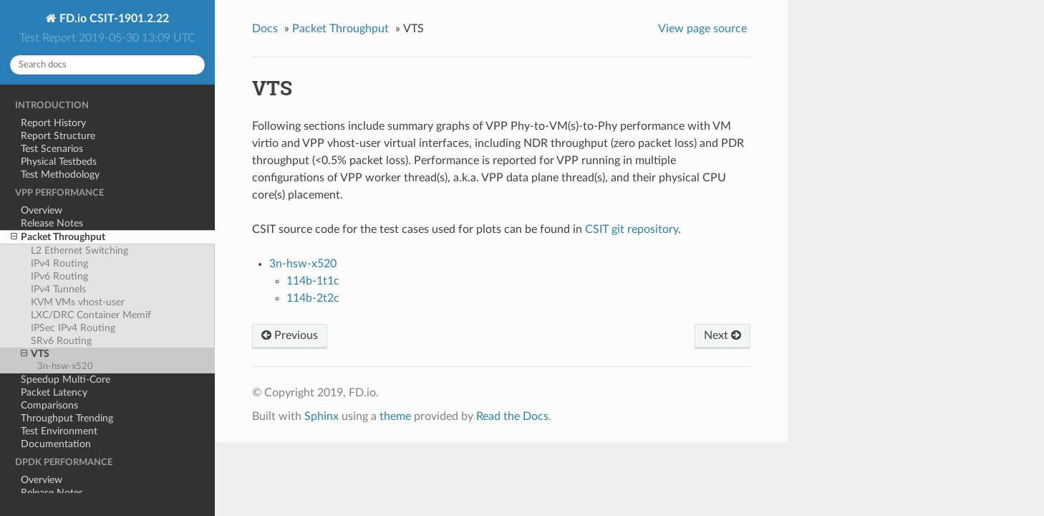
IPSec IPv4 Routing (73, 327)
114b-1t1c (312, 281)
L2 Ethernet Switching (79, 250)
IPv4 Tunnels (58, 289)
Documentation (56, 444)
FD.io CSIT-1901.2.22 (113, 18)
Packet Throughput (58, 237)
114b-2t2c (312, 298)
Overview (41, 210)
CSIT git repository (631, 229)
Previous (289, 335)
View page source (702, 28)
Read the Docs (512, 416)
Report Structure (58, 135)
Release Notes (52, 223)
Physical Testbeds (59, 161)
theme (395, 416)
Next (722, 335)
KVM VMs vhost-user (78, 302)
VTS (35, 354)
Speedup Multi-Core (65, 379)
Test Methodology (60, 174)
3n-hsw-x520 (65, 366)
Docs (265, 28)
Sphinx (321, 416)
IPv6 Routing (59, 276)
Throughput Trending (67, 418)
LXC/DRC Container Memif (91, 315)
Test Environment (59, 431)
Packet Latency (54, 392)
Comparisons (49, 405)
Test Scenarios (52, 148)
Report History (53, 123)
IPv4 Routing (59, 263)
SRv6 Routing (61, 340)
